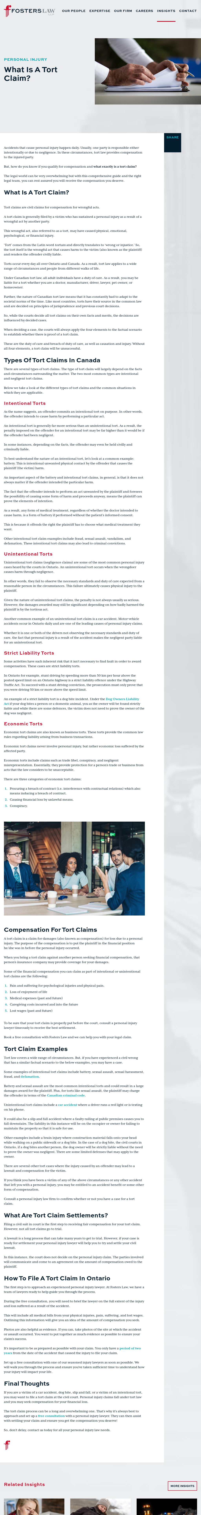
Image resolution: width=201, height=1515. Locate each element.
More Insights (182, 1486)
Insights (166, 11)
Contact (188, 11)
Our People (74, 11)
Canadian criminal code (66, 1095)
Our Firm (123, 11)
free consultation (51, 1416)
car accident (67, 1105)
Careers (144, 11)
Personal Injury (25, 59)
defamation (30, 1077)
